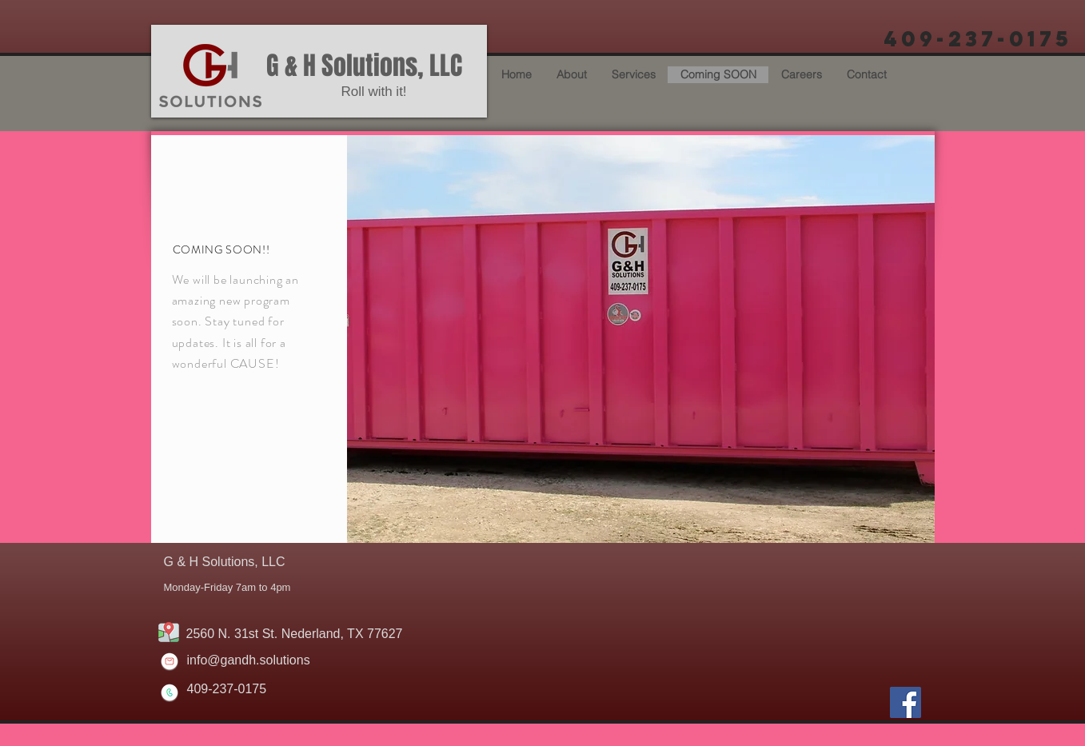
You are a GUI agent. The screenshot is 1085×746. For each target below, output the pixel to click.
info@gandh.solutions (248, 660)
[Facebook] (905, 702)
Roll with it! (373, 91)
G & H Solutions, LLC (364, 66)
